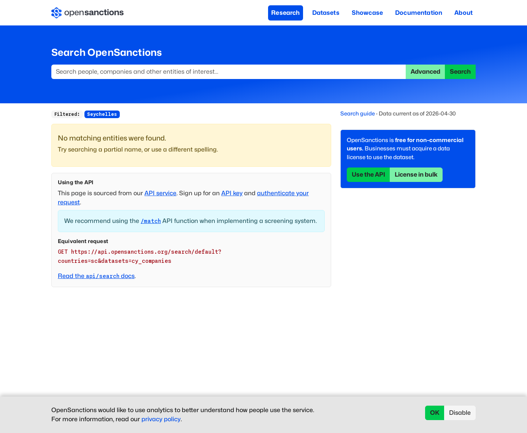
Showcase (367, 12)
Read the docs (96, 276)
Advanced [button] (425, 71)
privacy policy (161, 419)
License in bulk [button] (416, 174)
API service (160, 193)
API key (232, 193)
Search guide (357, 113)
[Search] (228, 72)
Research (285, 12)
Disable (460, 412)
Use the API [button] (368, 174)
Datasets (326, 12)
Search (460, 71)
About (463, 12)
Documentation (418, 12)
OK (435, 412)
